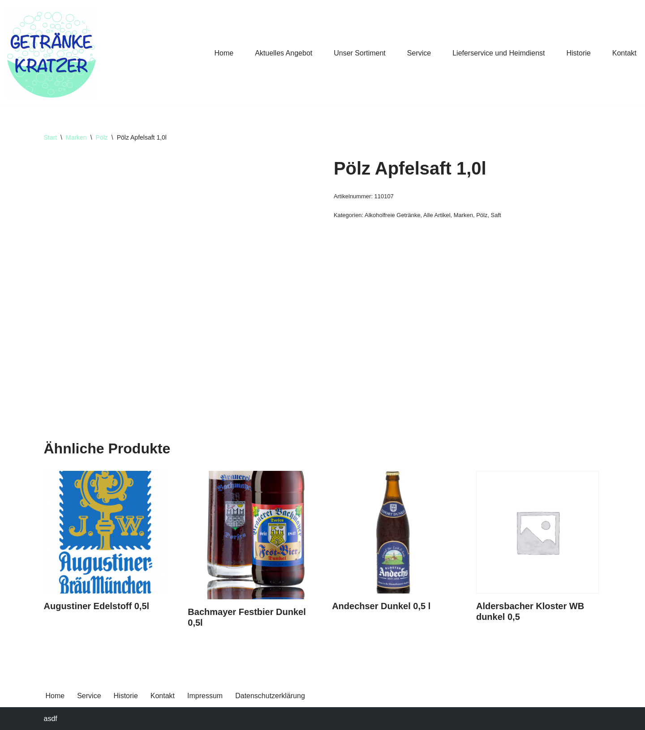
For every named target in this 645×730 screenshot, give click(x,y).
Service (419, 53)
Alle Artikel (436, 215)
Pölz (102, 137)
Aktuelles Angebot (283, 53)
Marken (76, 137)
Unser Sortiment (360, 53)
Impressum (205, 696)
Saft (496, 215)
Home (223, 53)
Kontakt (624, 53)
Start (50, 137)
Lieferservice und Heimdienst (498, 53)
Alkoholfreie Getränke (393, 215)
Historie (579, 53)
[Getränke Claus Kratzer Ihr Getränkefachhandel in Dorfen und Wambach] (51, 53)
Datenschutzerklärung (270, 696)
